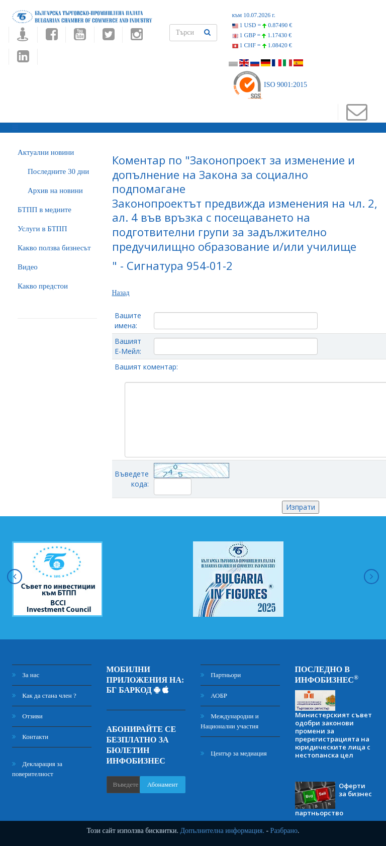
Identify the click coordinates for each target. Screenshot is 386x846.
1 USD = (262, 25)
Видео (28, 267)
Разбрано (284, 830)
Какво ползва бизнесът (54, 248)
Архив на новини (55, 190)
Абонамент (162, 784)
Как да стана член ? (44, 695)
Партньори (221, 675)
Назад (121, 293)
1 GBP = (262, 35)
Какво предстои (43, 286)
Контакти (30, 736)
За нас (25, 675)
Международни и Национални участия (230, 721)
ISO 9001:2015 (269, 84)
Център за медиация (234, 753)
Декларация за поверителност (37, 769)
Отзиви (27, 716)
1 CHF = (262, 45)
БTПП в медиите (44, 210)
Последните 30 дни (58, 171)
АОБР (214, 695)
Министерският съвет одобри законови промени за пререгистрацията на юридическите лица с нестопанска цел (333, 735)
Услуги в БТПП (42, 229)
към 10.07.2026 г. (253, 15)
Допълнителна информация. (222, 830)
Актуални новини (46, 152)
